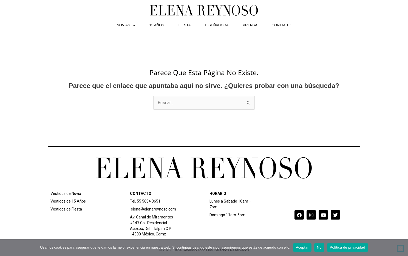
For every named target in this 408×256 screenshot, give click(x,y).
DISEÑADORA (216, 25)
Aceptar (302, 247)
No (319, 247)
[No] (400, 248)
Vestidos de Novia (65, 193)
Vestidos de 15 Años (68, 201)
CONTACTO (281, 25)
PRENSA (250, 25)
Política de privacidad (347, 247)
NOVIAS (126, 25)
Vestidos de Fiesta (66, 209)
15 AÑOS (156, 25)
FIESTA (184, 25)
